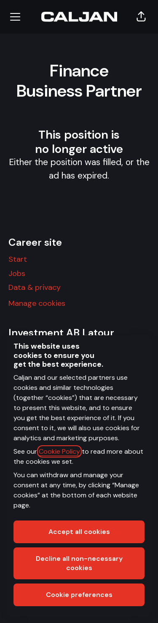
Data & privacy (34, 287)
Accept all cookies (79, 531)
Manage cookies (36, 303)
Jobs (16, 273)
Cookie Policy (59, 451)
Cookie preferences (79, 594)
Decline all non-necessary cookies (79, 563)
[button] (141, 17)
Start (17, 259)
